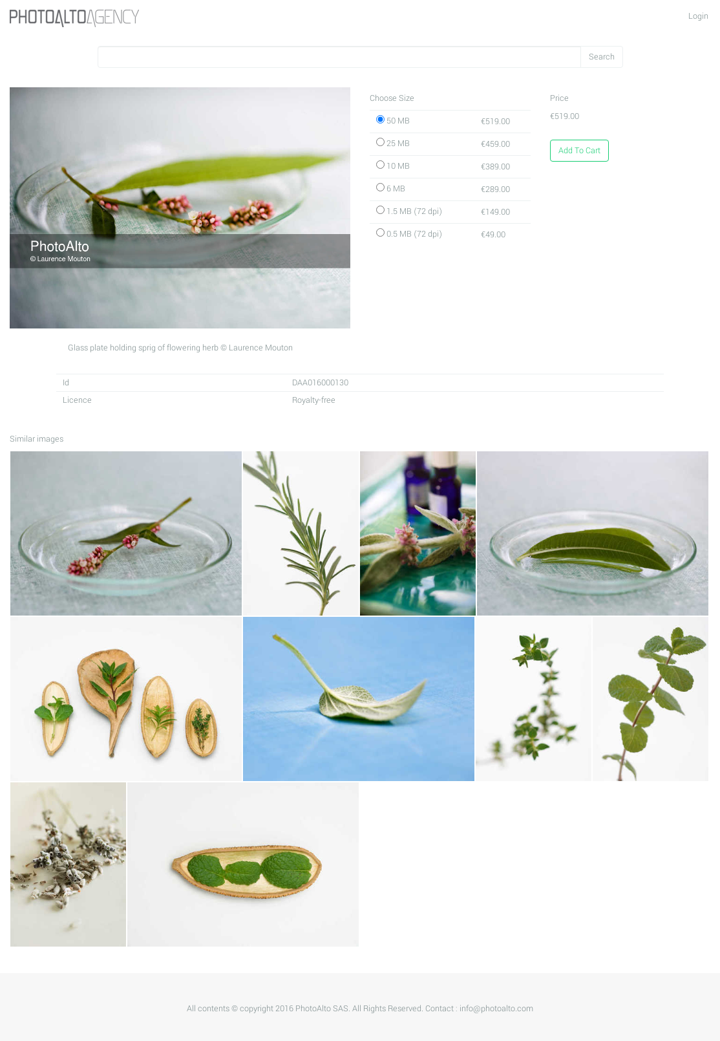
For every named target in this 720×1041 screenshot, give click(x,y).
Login (698, 16)
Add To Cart (579, 150)
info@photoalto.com (496, 1008)
